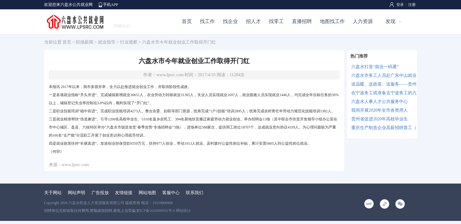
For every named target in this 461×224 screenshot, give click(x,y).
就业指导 (106, 42)
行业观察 (128, 42)
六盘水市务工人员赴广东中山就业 (384, 75)
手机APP (110, 4)
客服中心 (171, 192)
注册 (412, 4)
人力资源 (363, 21)
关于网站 (53, 192)
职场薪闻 (84, 42)
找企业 (230, 21)
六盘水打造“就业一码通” (375, 66)
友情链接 (123, 192)
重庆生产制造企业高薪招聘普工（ (384, 127)
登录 (400, 4)
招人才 (253, 21)
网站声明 (76, 192)
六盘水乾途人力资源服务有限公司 (96, 203)
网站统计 (183, 210)
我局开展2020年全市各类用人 (379, 110)
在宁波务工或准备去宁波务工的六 (384, 93)
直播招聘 (302, 21)
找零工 (276, 21)
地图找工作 (332, 21)
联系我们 (194, 192)
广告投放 (100, 192)
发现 (390, 21)
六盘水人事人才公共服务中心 (379, 101)
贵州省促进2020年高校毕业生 (379, 119)
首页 (187, 21)
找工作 (207, 21)
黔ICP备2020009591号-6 (155, 210)
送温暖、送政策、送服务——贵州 (384, 84)
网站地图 (147, 192)
